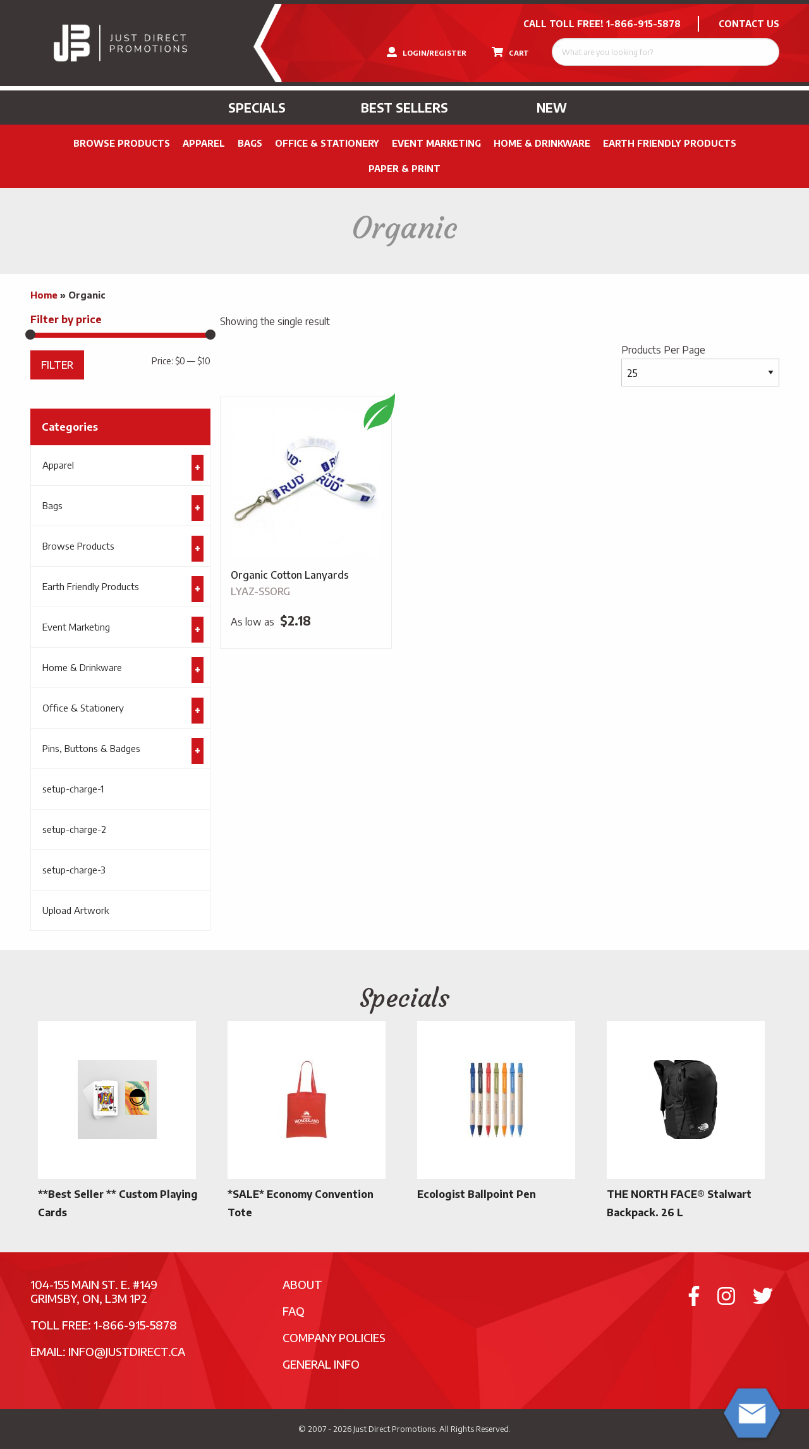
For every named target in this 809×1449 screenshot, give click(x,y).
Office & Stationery (327, 143)
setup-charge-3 (74, 869)
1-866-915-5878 (643, 23)
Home (44, 294)
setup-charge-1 (73, 788)
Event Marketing (436, 143)
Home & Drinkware (542, 143)
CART (510, 52)
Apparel (204, 143)
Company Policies (334, 1337)
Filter (57, 364)
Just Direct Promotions (394, 1429)
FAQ (294, 1311)
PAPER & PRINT (404, 168)
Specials (257, 107)
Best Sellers (404, 107)
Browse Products (121, 143)
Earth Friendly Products (669, 143)
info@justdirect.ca (126, 1351)
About (302, 1284)
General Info (321, 1364)
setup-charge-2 (74, 829)
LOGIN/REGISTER (426, 52)
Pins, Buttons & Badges (91, 748)
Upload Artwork (75, 910)
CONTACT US (749, 23)
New (552, 107)
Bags (250, 143)
